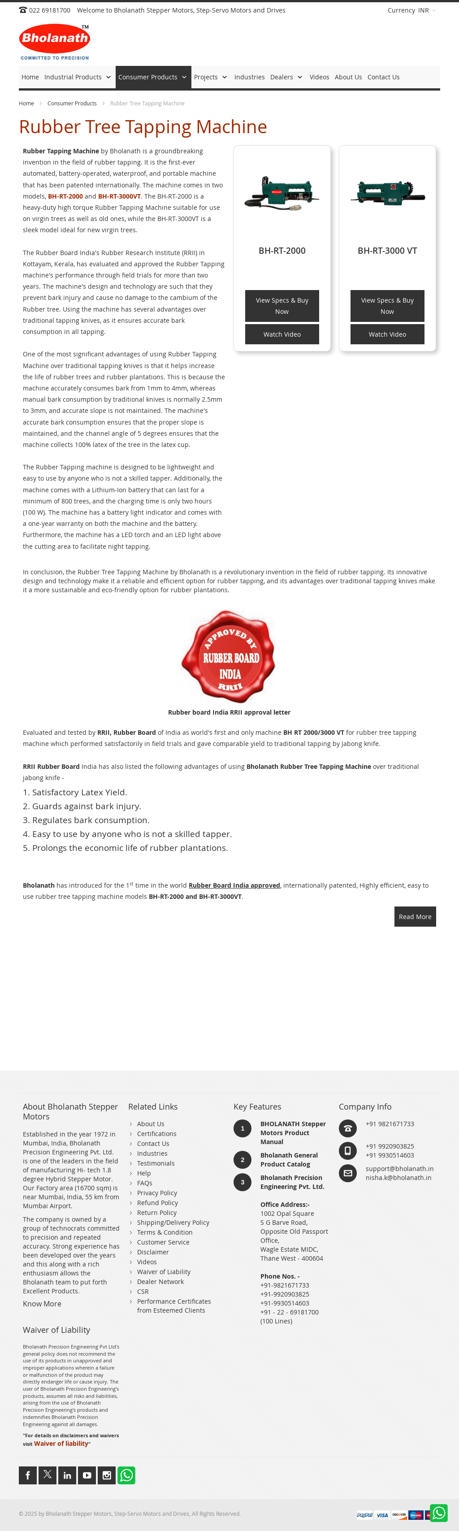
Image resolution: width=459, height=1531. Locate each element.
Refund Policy (157, 1202)
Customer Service (163, 1242)
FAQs (144, 1183)
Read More (415, 916)
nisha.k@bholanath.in (399, 1177)
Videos (147, 1262)
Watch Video (282, 334)
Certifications (157, 1133)
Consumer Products (73, 103)
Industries (152, 1153)
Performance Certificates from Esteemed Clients (174, 1305)
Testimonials (156, 1163)
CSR (143, 1291)
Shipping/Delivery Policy (173, 1222)
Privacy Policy (157, 1192)
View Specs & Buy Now (282, 306)
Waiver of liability (61, 1443)
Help (144, 1173)
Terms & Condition (165, 1232)
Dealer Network (160, 1281)
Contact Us (153, 1143)
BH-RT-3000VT (119, 196)
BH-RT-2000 (65, 196)
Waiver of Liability (164, 1271)
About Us (151, 1123)
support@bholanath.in (400, 1168)
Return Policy (157, 1212)
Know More (42, 1304)
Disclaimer (153, 1252)
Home (27, 103)
